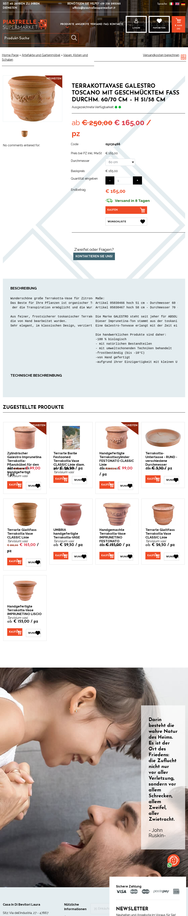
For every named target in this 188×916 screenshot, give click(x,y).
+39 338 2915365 (110, 3)
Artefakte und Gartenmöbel (41, 55)
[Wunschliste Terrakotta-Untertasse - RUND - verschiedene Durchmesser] (171, 478)
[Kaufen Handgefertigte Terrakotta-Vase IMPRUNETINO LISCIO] (14, 630)
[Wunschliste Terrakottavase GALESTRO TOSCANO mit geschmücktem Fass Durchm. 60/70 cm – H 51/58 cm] (126, 221)
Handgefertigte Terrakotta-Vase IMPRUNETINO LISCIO (24, 608)
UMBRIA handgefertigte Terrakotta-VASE (66, 532)
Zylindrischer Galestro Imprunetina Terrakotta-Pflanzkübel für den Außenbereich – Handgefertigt (24, 462)
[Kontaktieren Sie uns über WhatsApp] (173, 860)
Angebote (82, 24)
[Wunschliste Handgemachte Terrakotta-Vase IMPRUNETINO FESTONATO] (125, 554)
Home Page (10, 55)
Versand (96, 24)
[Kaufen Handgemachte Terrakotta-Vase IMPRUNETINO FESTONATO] (106, 554)
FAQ (106, 24)
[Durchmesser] (120, 162)
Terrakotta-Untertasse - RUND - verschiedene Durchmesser (161, 458)
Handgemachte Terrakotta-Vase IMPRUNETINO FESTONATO (112, 533)
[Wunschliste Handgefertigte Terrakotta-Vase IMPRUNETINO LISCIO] (33, 630)
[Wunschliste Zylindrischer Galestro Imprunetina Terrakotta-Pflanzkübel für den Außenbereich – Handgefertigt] (33, 484)
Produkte (67, 24)
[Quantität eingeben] (123, 180)
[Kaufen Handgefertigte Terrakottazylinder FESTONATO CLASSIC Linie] (106, 484)
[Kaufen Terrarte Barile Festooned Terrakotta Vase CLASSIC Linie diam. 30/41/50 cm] (60, 478)
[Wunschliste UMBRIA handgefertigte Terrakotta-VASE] (79, 554)
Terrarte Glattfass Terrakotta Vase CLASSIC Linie (22, 532)
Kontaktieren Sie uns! (94, 255)
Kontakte (116, 24)
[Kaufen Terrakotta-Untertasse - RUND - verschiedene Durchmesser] (152, 478)
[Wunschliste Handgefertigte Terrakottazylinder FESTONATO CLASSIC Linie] (125, 484)
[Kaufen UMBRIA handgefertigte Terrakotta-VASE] (60, 554)
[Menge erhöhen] (137, 180)
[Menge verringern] (109, 180)
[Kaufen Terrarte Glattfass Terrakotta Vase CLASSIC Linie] (14, 560)
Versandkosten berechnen (161, 55)
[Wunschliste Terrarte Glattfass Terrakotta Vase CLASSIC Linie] (33, 560)
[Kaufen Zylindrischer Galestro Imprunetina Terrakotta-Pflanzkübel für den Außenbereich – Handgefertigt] (14, 484)
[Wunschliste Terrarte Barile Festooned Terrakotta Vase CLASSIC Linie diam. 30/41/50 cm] (79, 478)
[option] (24, 133)
